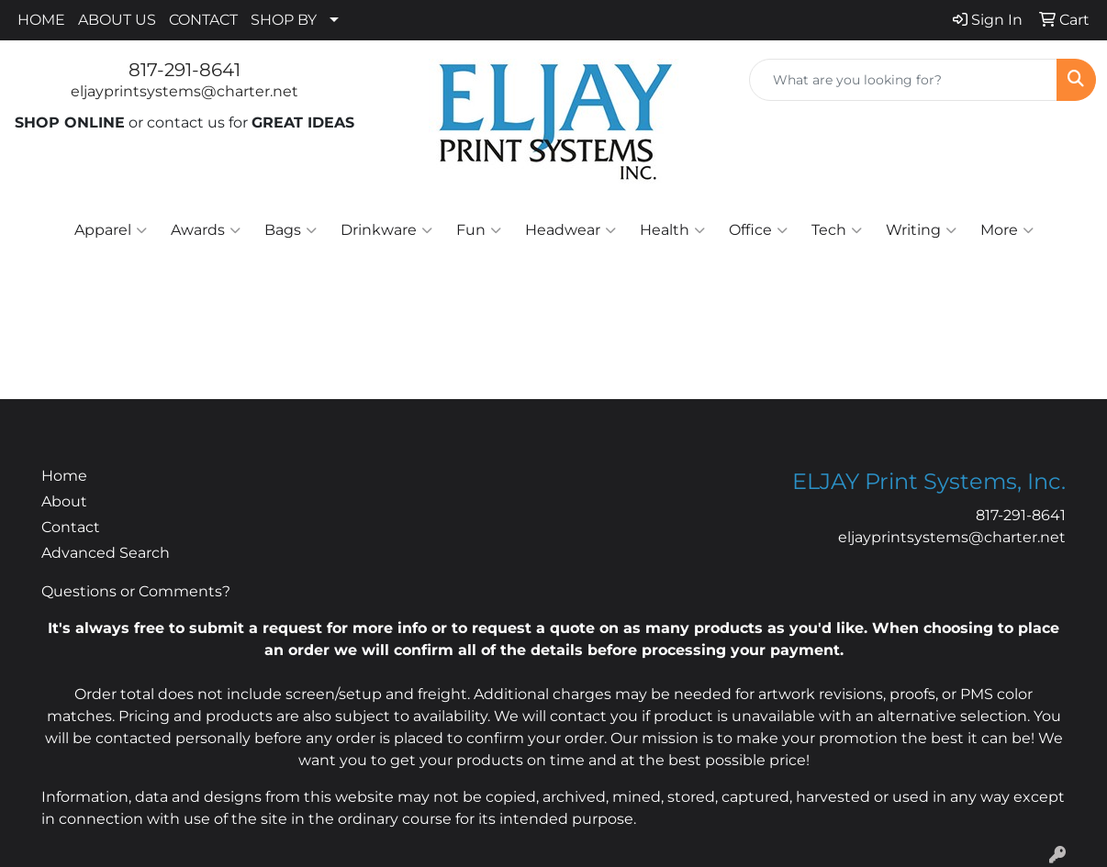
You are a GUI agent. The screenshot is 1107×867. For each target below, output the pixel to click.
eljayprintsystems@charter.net (184, 91)
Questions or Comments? (135, 591)
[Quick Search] (903, 80)
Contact (70, 527)
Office (758, 230)
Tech (836, 230)
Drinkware (386, 230)
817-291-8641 (184, 70)
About (64, 501)
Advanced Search (105, 552)
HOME (41, 19)
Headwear (570, 230)
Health (672, 230)
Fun (478, 230)
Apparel (110, 230)
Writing (921, 230)
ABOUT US (117, 19)
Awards (205, 230)
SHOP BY (284, 19)
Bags (290, 230)
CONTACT (203, 19)
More (1007, 230)
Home (64, 475)
